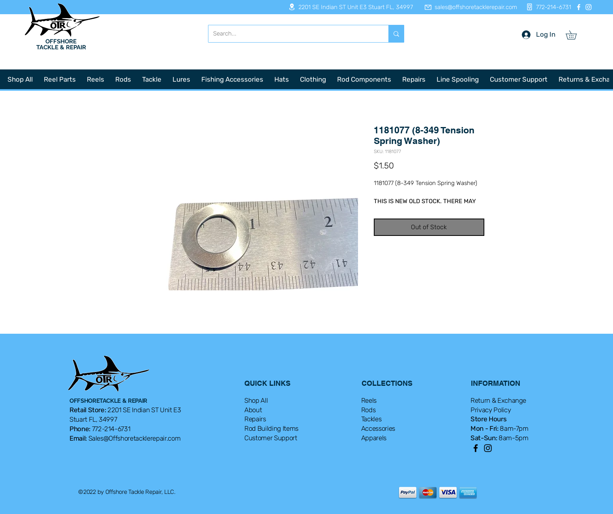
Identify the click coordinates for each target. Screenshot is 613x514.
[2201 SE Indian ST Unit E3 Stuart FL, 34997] (348, 6)
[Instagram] (588, 7)
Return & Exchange (498, 400)
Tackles (371, 419)
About (253, 410)
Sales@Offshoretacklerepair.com (134, 438)
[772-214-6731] (546, 6)
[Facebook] (579, 7)
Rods (368, 410)
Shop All (256, 400)
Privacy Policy (491, 410)
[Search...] (292, 33)
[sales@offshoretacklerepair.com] (467, 7)
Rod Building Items (271, 428)
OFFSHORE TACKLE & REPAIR (61, 44)
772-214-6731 (111, 429)
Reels (369, 400)
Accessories (378, 428)
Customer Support (270, 438)
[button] (575, 34)
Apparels (373, 438)
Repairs (255, 419)
